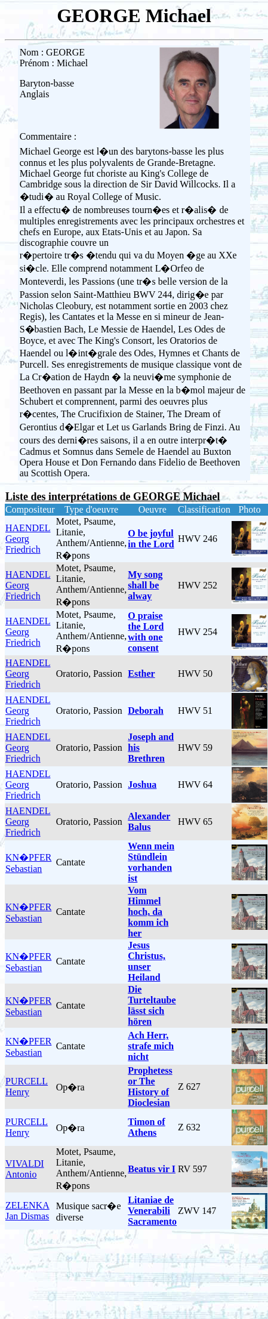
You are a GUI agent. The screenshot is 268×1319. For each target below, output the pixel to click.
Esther (141, 673)
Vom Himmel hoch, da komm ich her (148, 911)
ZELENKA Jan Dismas (27, 1210)
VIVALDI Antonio (24, 1168)
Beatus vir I (151, 1169)
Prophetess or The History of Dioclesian (150, 1086)
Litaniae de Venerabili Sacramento (152, 1210)
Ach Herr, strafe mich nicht (151, 1046)
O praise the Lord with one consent (146, 632)
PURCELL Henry (26, 1086)
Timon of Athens (146, 1127)
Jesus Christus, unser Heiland (146, 961)
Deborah (146, 710)
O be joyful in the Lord (151, 538)
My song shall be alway (145, 585)
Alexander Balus (149, 821)
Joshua (142, 784)
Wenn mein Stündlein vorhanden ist (151, 862)
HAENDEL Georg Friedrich (28, 538)
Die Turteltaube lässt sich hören (151, 1005)
